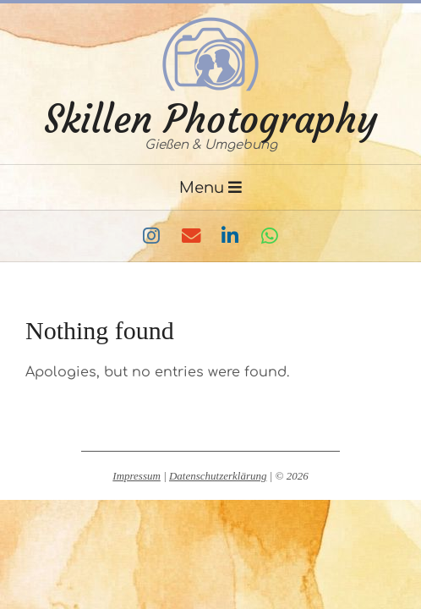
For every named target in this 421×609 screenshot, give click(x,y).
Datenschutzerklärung (218, 475)
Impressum (136, 475)
